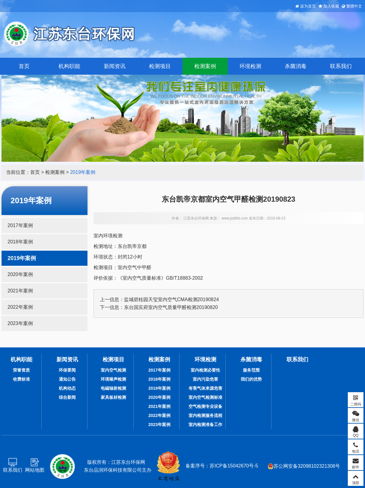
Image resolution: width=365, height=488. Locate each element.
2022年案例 (20, 307)
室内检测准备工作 (205, 424)
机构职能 (69, 66)
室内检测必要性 (205, 370)
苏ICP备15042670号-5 (234, 465)
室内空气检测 (113, 370)
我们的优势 (251, 379)
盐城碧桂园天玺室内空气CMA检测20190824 (171, 299)
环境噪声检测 (113, 379)
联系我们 (341, 66)
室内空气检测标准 (205, 397)
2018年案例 (20, 241)
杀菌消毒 (295, 66)
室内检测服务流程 (205, 415)
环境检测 (250, 66)
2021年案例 (20, 290)
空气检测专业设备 (205, 406)
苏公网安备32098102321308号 (304, 466)
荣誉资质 (21, 370)
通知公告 (67, 379)
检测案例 (205, 66)
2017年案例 (20, 225)
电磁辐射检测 (113, 388)
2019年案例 (82, 172)
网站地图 (34, 470)
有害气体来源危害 (205, 388)
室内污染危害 (205, 379)
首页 (24, 66)
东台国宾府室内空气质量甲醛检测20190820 (171, 307)
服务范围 (251, 370)
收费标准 (21, 379)
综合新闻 (67, 397)
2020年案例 (20, 274)
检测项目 (160, 66)
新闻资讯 (114, 66)
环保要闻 (67, 370)
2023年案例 (20, 323)
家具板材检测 (113, 397)
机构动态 (67, 388)
